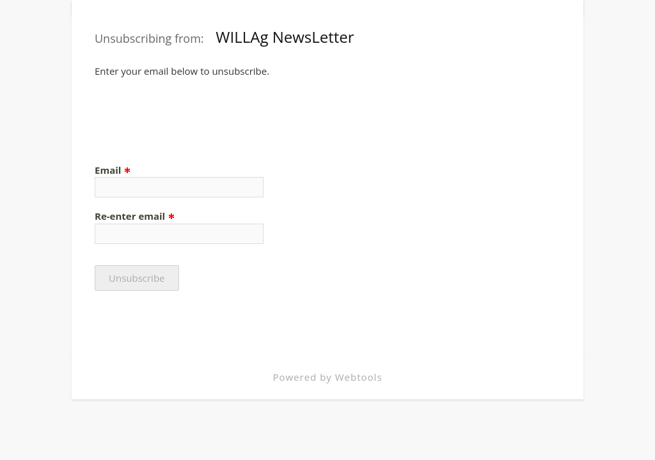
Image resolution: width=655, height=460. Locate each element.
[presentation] (192, 115)
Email (113, 170)
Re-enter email (135, 216)
